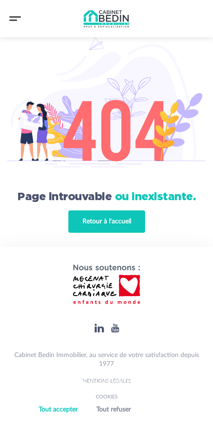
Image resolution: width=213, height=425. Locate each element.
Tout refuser (113, 409)
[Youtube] (115, 328)
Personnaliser (162, 410)
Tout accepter (58, 409)
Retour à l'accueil (106, 221)
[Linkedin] (99, 328)
